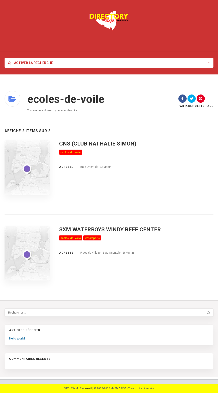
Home (47, 110)
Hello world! (17, 338)
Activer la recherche (30, 63)
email (88, 388)
